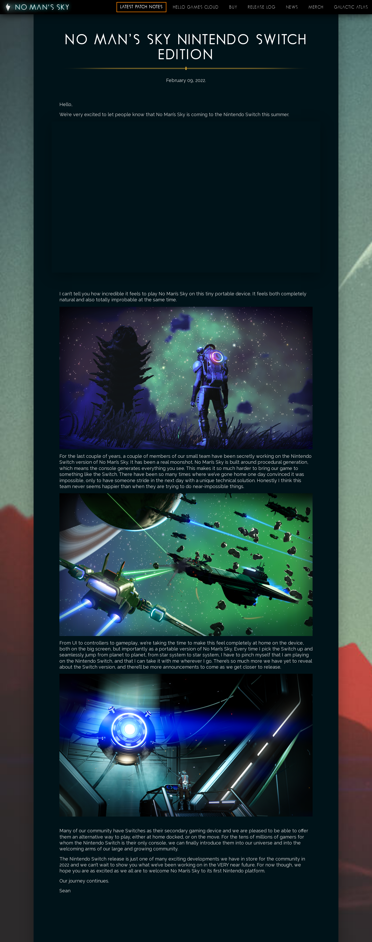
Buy (233, 7)
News (292, 7)
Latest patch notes (141, 7)
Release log (262, 7)
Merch (316, 7)
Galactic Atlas (351, 7)
